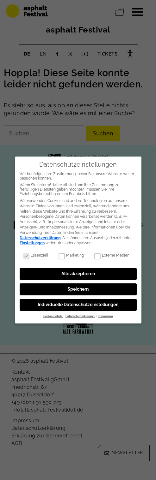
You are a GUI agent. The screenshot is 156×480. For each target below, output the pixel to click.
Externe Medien (111, 253)
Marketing (71, 253)
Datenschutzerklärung (40, 236)
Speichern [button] (78, 286)
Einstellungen (32, 241)
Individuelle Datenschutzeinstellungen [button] (78, 302)
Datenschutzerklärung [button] (80, 314)
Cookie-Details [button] (53, 314)
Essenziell (35, 253)
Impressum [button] (105, 314)
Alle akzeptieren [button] (78, 271)
